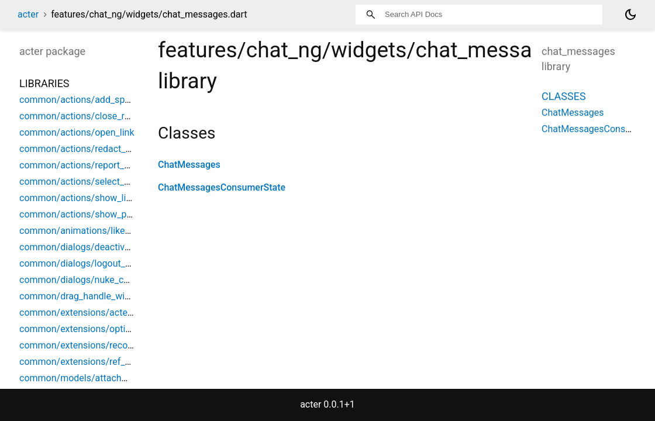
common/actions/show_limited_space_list (107, 197)
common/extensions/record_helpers (95, 345)
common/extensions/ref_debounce (92, 361)
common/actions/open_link (77, 132)
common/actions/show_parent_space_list (106, 214)
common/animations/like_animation (95, 230)
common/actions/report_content (87, 165)
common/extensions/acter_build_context (105, 312)
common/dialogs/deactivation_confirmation (110, 247)
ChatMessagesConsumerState (221, 187)
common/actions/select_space (84, 181)
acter (28, 14)
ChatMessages (189, 164)
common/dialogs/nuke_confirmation (95, 279)
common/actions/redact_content (88, 148)
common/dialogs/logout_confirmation (98, 263)
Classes (564, 96)
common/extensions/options (80, 328)
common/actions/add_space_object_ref (102, 99)
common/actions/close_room (81, 116)
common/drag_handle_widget (81, 296)
